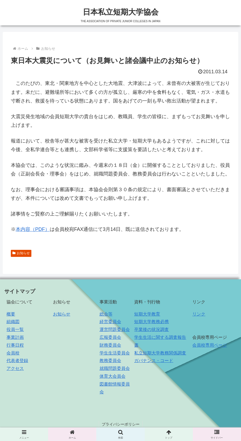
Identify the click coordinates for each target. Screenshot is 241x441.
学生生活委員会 (115, 353)
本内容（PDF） (33, 229)
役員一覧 (15, 329)
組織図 (12, 321)
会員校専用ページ (209, 345)
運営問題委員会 (115, 329)
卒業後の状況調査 (151, 329)
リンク (198, 314)
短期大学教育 (147, 314)
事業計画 (15, 337)
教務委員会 (110, 360)
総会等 (106, 314)
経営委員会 (110, 321)
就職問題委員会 (115, 368)
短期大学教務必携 (151, 321)
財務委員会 (110, 345)
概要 (10, 314)
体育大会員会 (113, 376)
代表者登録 (17, 360)
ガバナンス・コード (153, 360)
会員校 (12, 353)
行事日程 (15, 345)
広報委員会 (110, 337)
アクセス (15, 368)
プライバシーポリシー (121, 424)
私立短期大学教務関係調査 (160, 353)
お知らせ (21, 253)
